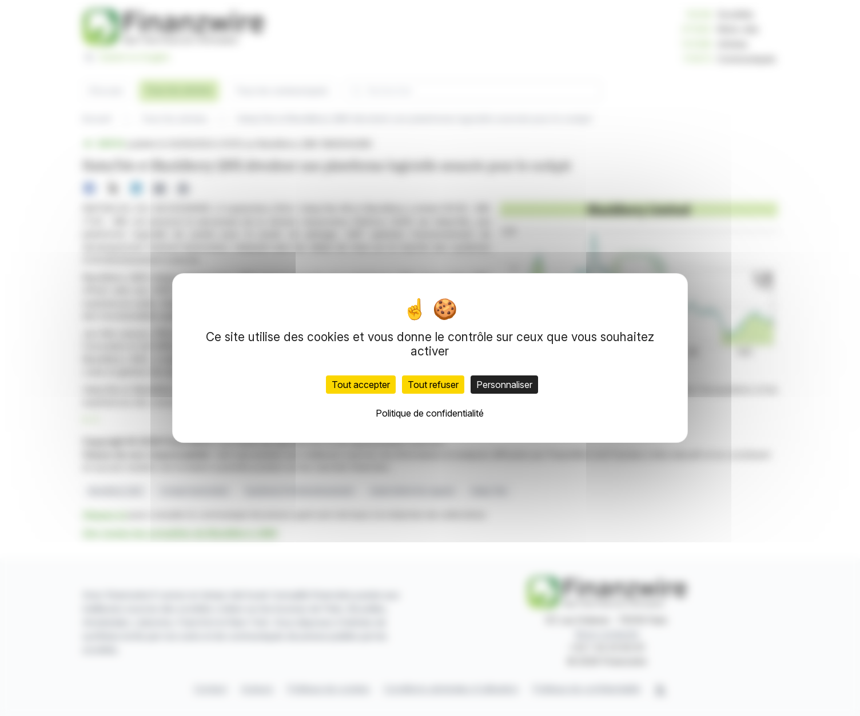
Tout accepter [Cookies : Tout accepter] (361, 384)
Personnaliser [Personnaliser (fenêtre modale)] (504, 384)
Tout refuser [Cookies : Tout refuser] (433, 384)
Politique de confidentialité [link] (430, 413)
